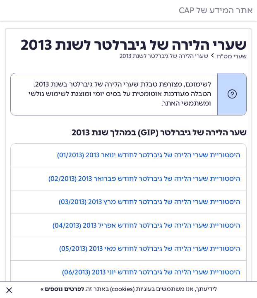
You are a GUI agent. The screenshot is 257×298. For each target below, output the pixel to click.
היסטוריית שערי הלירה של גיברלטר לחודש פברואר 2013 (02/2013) (144, 179)
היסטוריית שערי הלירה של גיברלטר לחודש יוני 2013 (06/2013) (151, 272)
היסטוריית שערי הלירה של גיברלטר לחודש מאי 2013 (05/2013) (149, 248)
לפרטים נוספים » (62, 289)
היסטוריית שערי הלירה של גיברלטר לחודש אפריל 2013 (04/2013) (146, 225)
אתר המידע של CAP (216, 10)
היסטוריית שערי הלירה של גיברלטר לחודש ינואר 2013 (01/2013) (148, 155)
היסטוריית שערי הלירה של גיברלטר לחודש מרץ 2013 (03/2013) (149, 202)
